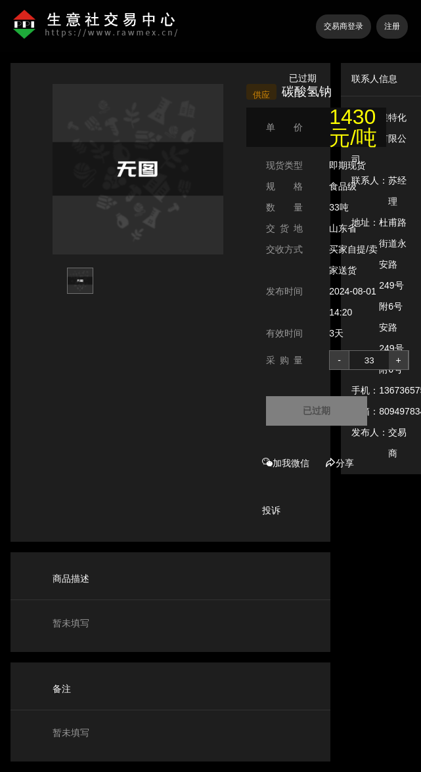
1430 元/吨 (353, 127)
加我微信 (285, 463)
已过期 (316, 410)
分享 (339, 463)
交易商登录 (343, 26)
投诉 (271, 510)
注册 (392, 26)
